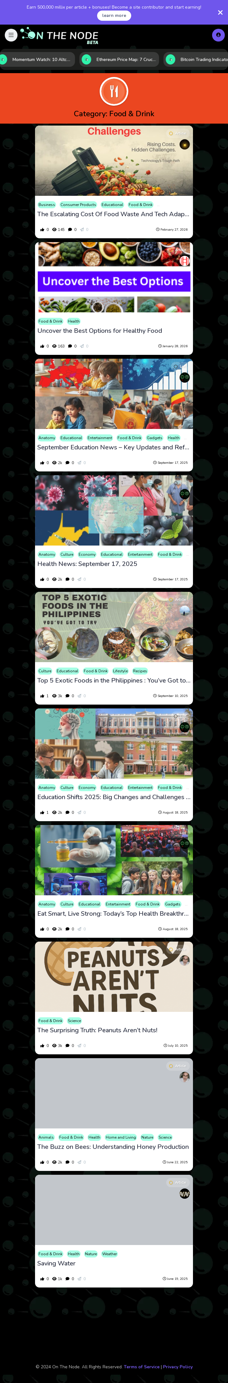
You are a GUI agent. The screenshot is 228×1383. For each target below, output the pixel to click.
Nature (147, 1137)
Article (177, 133)
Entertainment (100, 437)
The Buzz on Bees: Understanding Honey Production (113, 1147)
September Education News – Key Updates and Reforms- (114, 447)
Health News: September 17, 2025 (87, 564)
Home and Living (121, 1137)
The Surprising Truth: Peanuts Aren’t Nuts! (97, 1030)
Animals (46, 1137)
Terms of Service (142, 1367)
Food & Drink (141, 204)
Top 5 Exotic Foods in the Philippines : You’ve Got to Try (114, 680)
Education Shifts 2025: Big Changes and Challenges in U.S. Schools (114, 797)
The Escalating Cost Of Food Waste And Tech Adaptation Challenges (114, 214)
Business (47, 204)
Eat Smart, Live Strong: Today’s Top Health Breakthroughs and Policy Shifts (114, 914)
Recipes (140, 671)
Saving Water (56, 1263)
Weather (109, 1254)
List (180, 366)
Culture (67, 554)
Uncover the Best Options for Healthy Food (99, 331)
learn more (114, 15)
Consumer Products (78, 204)
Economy (87, 554)
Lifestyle (120, 671)
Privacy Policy (178, 1367)
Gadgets (154, 437)
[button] (11, 35)
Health (74, 321)
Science (74, 1020)
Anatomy (47, 437)
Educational (112, 204)
